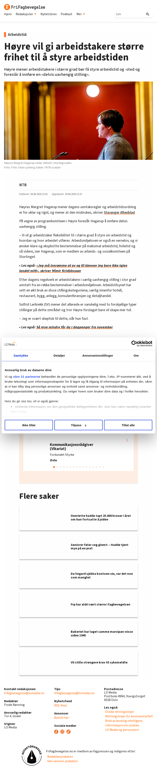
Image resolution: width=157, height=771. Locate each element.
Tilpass (78, 425)
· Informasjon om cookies (121, 725)
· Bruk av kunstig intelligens (123, 721)
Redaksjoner (26, 14)
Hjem (8, 14)
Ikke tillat (28, 425)
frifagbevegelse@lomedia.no (24, 693)
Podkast (66, 14)
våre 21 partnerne (26, 376)
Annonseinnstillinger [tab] (97, 355)
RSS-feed (60, 705)
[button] (127, 440)
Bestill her (61, 717)
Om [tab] (136, 355)
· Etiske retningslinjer (119, 712)
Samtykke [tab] (21, 355)
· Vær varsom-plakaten (62, 761)
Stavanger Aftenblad (119, 212)
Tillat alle (128, 425)
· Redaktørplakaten (59, 756)
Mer (80, 14)
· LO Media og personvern (121, 730)
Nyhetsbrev (48, 14)
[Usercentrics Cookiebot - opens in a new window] (134, 344)
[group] (78, 440)
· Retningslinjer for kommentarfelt (128, 716)
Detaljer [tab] (59, 355)
